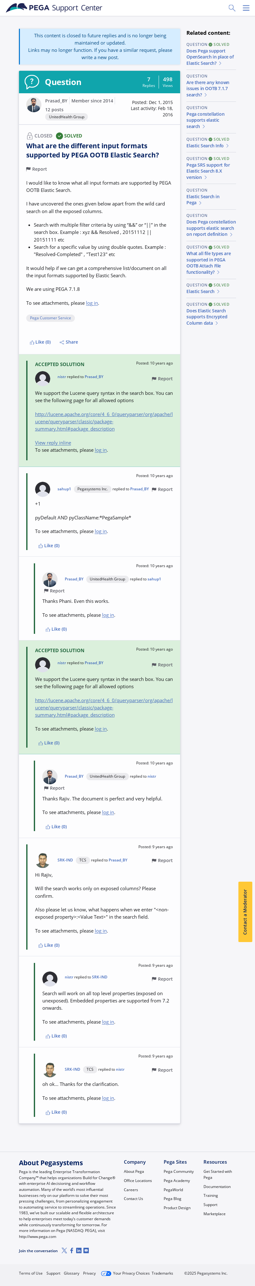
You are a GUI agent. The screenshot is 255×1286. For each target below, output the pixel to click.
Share (69, 342)
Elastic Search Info (207, 146)
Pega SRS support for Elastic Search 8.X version (208, 171)
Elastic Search (203, 291)
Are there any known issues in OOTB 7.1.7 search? (207, 89)
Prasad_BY (56, 101)
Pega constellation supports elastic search (205, 120)
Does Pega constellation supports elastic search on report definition (211, 228)
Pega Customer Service (50, 318)
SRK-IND (65, 860)
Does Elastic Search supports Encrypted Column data (206, 317)
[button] (148, 109)
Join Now (188, 1271)
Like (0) (40, 342)
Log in (221, 1271)
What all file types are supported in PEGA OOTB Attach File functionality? (208, 263)
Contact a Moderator (245, 912)
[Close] (246, 1263)
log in (92, 303)
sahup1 (64, 489)
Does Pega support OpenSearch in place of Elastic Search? (210, 57)
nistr (62, 376)
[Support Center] (54, 8)
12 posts (54, 110)
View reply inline (53, 442)
